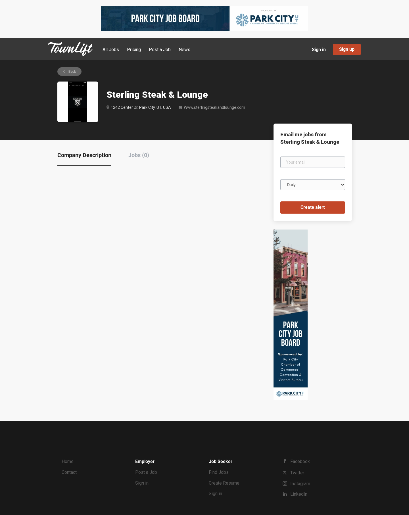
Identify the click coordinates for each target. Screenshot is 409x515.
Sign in (319, 49)
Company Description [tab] (84, 155)
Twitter (297, 473)
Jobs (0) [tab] (138, 155)
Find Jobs (219, 472)
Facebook (300, 461)
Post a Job (146, 472)
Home (68, 461)
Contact (69, 472)
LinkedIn (298, 494)
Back (72, 72)
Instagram (300, 483)
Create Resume (224, 483)
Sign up (346, 49)
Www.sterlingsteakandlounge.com (214, 107)
